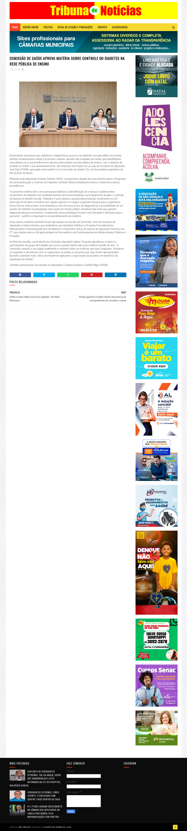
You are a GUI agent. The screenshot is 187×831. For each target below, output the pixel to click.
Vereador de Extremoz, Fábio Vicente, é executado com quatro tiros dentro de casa (43, 795)
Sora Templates (24, 827)
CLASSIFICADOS (120, 27)
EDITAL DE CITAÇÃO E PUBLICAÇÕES (75, 27)
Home (15, 27)
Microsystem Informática (55, 827)
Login (69, 827)
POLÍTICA (48, 27)
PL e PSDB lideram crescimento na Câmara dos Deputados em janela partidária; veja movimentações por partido (44, 812)
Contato (102, 27)
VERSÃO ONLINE (31, 27)
